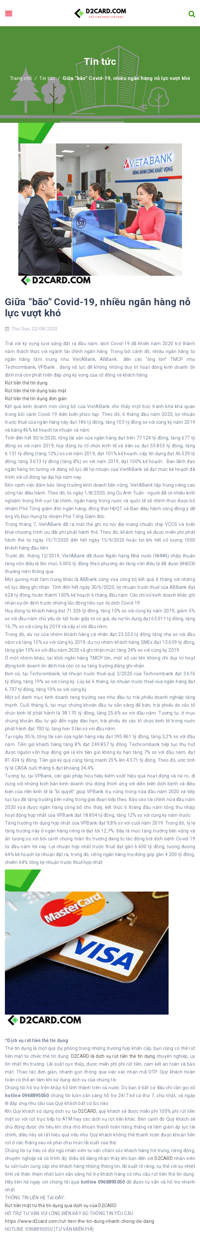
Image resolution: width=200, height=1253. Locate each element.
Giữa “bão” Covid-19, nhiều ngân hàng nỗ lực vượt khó (98, 307)
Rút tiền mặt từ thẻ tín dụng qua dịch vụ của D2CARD (61, 1205)
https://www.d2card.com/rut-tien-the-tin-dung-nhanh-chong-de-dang (79, 1221)
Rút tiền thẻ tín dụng (26, 382)
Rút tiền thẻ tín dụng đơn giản (36, 398)
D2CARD (87, 1111)
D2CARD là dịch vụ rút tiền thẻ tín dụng (113, 1056)
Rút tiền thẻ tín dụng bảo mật (35, 390)
